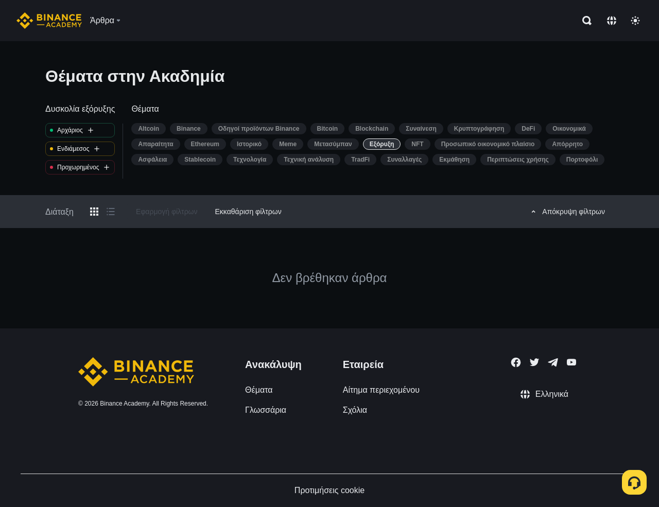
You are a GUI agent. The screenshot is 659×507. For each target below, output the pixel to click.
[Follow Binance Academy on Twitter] (534, 362)
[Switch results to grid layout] (94, 211)
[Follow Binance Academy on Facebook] (516, 362)
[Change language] (611, 20)
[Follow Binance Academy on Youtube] (571, 362)
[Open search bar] (584, 20)
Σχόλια (355, 410)
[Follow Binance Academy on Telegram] (553, 362)
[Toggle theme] (635, 20)
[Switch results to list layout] (110, 211)
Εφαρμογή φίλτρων (167, 211)
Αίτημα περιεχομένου (381, 390)
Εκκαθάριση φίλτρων (248, 211)
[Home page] (49, 20)
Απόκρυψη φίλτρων (566, 211)
